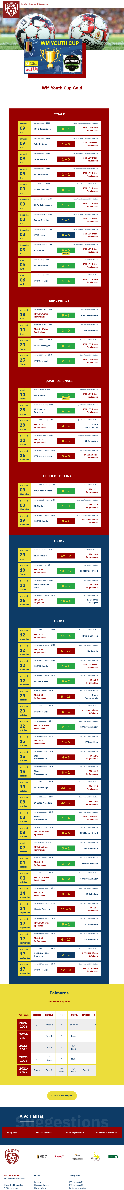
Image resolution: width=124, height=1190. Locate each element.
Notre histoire (41, 1134)
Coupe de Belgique (102, 1128)
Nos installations (42, 1131)
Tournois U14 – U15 (44, 1166)
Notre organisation (43, 1137)
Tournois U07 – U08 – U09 (47, 1158)
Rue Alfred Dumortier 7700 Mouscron (13, 1132)
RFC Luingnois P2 (72, 1131)
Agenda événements (74, 1160)
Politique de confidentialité (105, 1163)
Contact (97, 1158)
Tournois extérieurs (43, 1169)
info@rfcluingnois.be (13, 1139)
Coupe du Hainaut (102, 1137)
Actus (67, 1158)
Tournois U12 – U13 (44, 1163)
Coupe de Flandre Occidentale (102, 1132)
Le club (38, 1128)
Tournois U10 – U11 (44, 1160)
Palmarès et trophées (44, 1140)
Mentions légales (101, 1160)
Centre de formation (73, 1134)
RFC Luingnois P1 (72, 1128)
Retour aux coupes (63, 1039)
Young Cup (98, 1143)
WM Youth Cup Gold (103, 1140)
